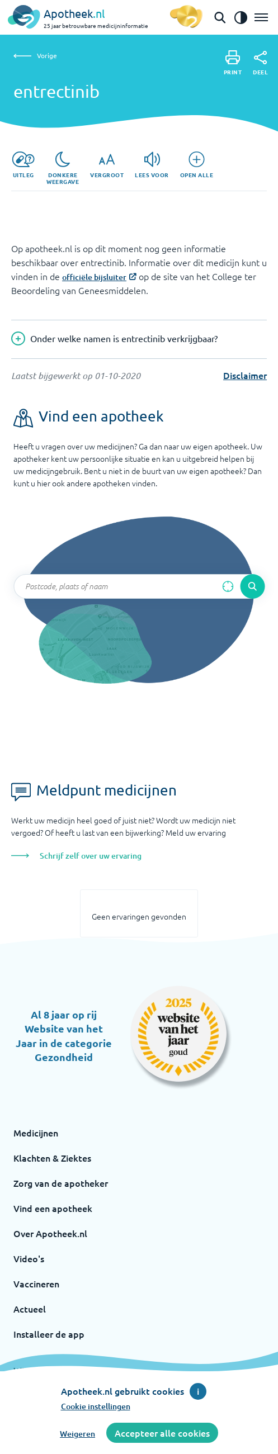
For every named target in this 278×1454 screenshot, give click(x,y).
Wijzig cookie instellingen (66, 1370)
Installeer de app (48, 1334)
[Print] (233, 62)
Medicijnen (35, 1132)
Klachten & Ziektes (52, 1158)
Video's (28, 1258)
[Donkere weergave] (62, 168)
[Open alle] (197, 164)
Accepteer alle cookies (162, 1433)
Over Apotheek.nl (50, 1233)
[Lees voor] (152, 164)
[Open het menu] (261, 17)
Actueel (29, 1309)
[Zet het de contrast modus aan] (240, 17)
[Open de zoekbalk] (220, 17)
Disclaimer (245, 375)
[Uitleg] (23, 164)
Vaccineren (36, 1283)
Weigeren (77, 1433)
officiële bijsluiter (94, 277)
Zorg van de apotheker (60, 1183)
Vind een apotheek (52, 1208)
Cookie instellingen (95, 1406)
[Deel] (260, 63)
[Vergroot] (107, 164)
